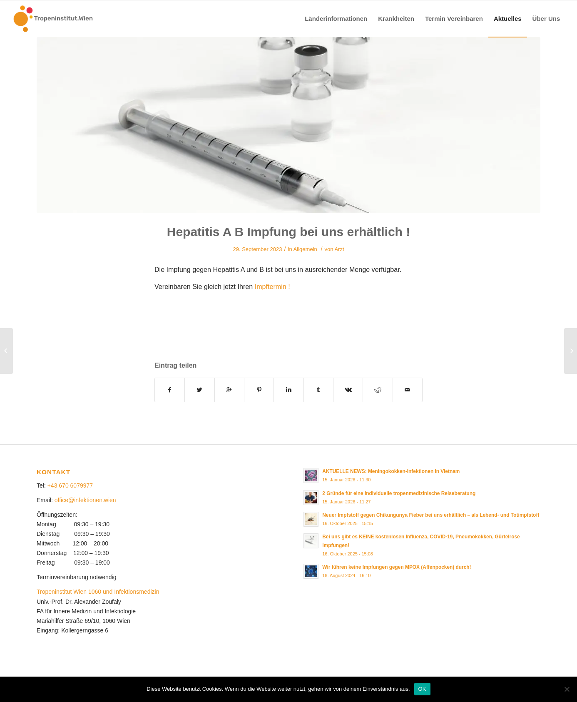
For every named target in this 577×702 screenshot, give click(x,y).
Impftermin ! (272, 286)
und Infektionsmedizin (131, 591)
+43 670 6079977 (70, 485)
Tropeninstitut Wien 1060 (69, 591)
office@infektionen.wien (85, 500)
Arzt (339, 249)
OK (422, 689)
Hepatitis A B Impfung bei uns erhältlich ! (288, 232)
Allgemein (305, 249)
